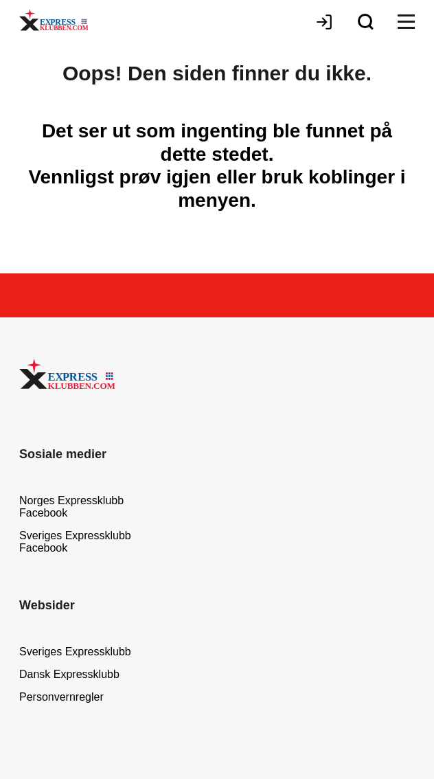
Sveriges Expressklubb (75, 651)
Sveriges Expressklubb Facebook (75, 542)
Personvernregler (61, 697)
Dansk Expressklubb (69, 674)
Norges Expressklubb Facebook (71, 507)
